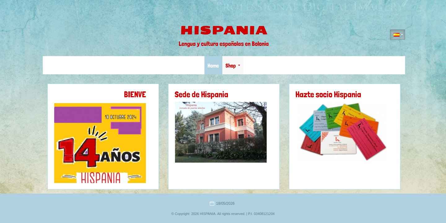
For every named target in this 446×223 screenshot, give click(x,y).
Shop (232, 65)
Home (213, 65)
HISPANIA (224, 30)
